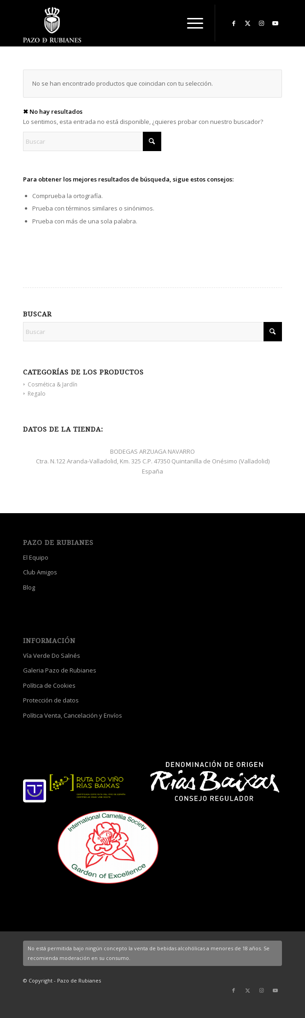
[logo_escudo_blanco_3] (126, 25)
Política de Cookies (49, 685)
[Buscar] (92, 141)
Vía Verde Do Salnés (51, 655)
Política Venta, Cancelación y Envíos (72, 715)
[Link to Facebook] (233, 23)
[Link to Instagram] (261, 23)
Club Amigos (40, 572)
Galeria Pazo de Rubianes (59, 670)
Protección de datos (51, 700)
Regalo (37, 394)
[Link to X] (247, 23)
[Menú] (190, 23)
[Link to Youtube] (275, 23)
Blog (29, 587)
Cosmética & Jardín (52, 384)
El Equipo (35, 557)
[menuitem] (190, 23)
